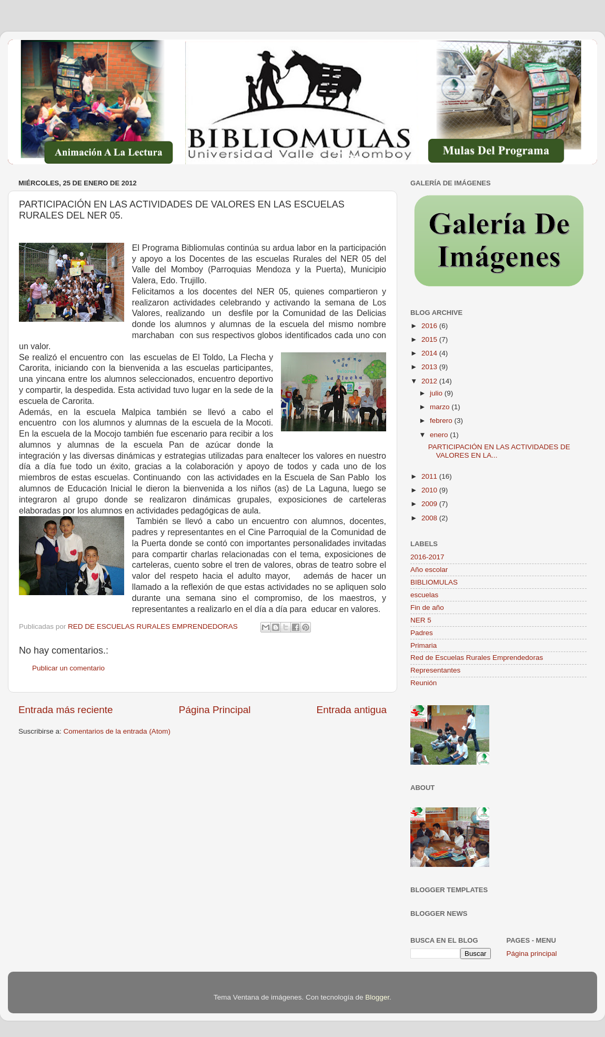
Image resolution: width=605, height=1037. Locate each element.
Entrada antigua (352, 709)
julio (437, 393)
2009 (430, 504)
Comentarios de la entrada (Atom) (117, 731)
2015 (430, 339)
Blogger (377, 997)
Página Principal (215, 709)
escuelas (424, 595)
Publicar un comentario (68, 668)
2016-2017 (427, 557)
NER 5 (420, 620)
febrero (442, 420)
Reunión (423, 683)
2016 (430, 326)
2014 (430, 353)
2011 (430, 476)
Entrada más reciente (65, 709)
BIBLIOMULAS (434, 582)
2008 (430, 518)
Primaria (423, 645)
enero (440, 435)
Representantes (435, 670)
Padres (421, 633)
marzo (440, 407)
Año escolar (429, 570)
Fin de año (427, 607)
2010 (430, 490)
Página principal (532, 953)
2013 (430, 367)
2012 (430, 381)
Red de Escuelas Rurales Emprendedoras (476, 657)
